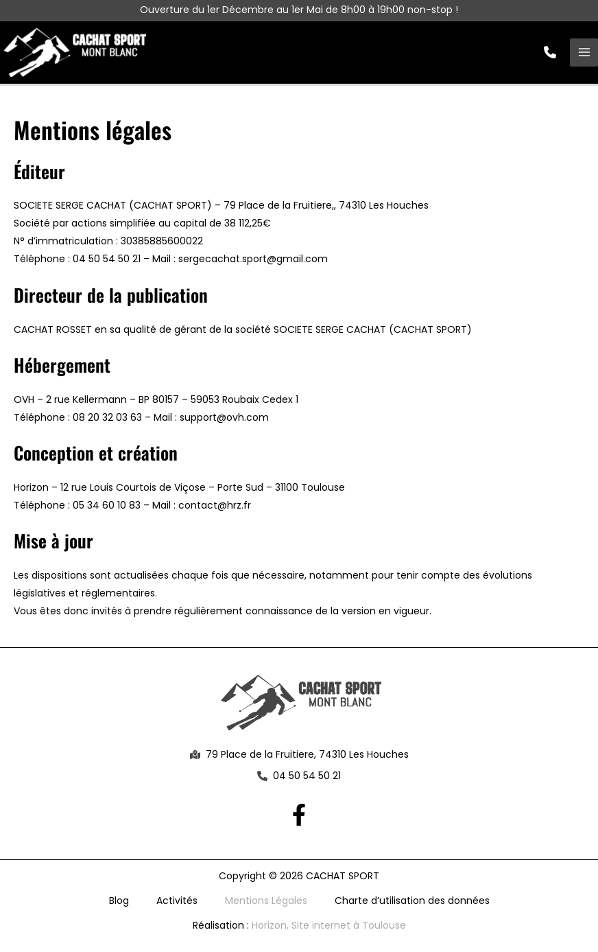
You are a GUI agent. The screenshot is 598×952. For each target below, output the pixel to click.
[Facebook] (299, 819)
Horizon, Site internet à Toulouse (329, 929)
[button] (550, 54)
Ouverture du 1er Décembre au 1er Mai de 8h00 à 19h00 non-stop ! (299, 9)
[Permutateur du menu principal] (584, 54)
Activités (177, 905)
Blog (119, 905)
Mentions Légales (266, 905)
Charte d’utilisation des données (412, 905)
